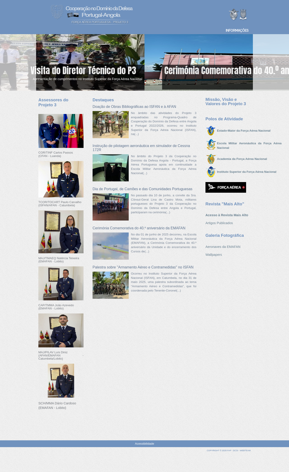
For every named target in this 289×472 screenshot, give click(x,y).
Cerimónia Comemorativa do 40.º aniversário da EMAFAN (139, 228)
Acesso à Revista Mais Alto (226, 215)
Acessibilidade (144, 443)
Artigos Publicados (219, 223)
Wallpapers (213, 254)
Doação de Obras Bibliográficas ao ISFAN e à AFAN (134, 107)
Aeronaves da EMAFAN (222, 247)
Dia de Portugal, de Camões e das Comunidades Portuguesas (142, 189)
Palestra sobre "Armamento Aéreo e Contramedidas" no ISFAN (143, 267)
